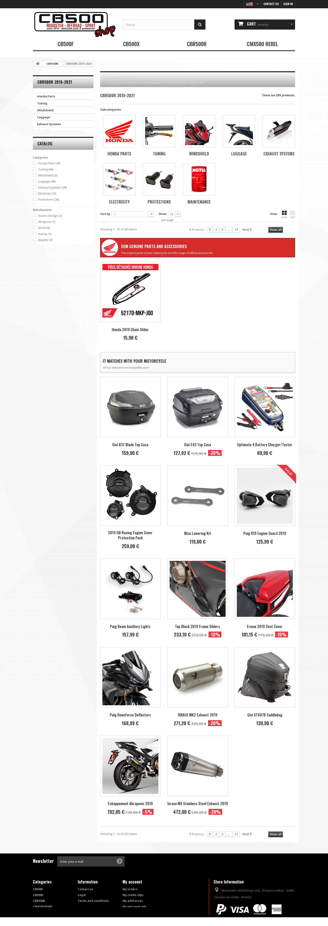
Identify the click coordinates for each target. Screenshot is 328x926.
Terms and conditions (93, 901)
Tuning (42, 103)
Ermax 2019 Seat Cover (265, 626)
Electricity (44, 131)
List (292, 214)
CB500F (66, 44)
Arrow (44, 245)
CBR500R (197, 44)
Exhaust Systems (49, 124)
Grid (284, 214)
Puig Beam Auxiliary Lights (130, 626)
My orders (130, 889)
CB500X (131, 44)
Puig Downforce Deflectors (130, 714)
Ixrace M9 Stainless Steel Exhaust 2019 (197, 803)
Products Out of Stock (48, 912)
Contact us (271, 4)
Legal (82, 895)
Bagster (45, 257)
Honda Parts (46, 96)
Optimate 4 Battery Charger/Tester (264, 444)
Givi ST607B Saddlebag (264, 714)
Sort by (105, 214)
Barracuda (47, 263)
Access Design (50, 233)
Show (162, 214)
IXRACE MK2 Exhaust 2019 (197, 714)
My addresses (133, 901)
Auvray (45, 251)
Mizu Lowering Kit (197, 533)
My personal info (135, 907)
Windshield (45, 110)
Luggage (43, 117)
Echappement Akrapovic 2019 (130, 803)
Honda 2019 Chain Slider (130, 329)
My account (132, 882)
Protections (45, 138)
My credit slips (133, 895)
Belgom (45, 269)
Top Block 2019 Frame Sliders (197, 626)
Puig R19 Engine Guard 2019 (264, 533)
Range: (38, 285)
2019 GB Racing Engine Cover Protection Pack (130, 535)
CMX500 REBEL (262, 44)
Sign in (288, 4)
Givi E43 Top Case (197, 444)
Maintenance (46, 145)
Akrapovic (46, 239)
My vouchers (132, 912)
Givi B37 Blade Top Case (130, 444)
